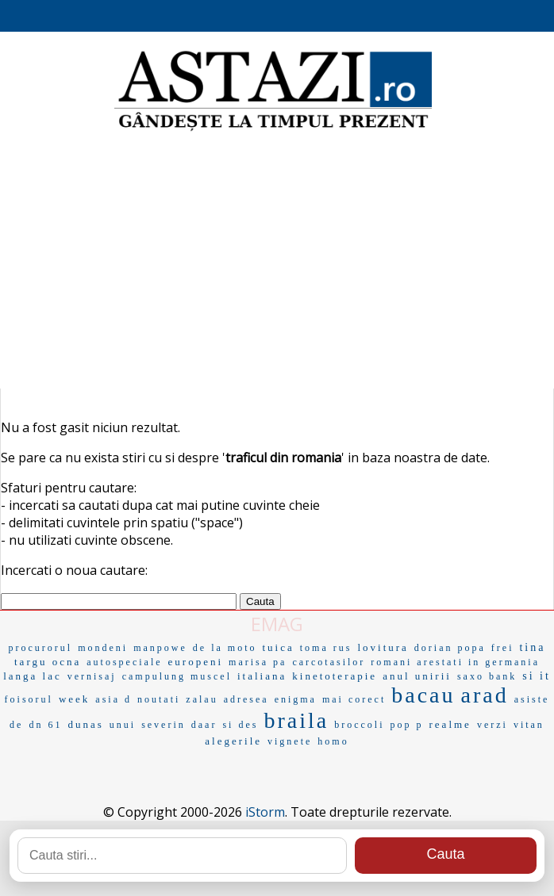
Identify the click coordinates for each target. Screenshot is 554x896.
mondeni (103, 647)
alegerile (233, 741)
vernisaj (92, 676)
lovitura (382, 647)
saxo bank (487, 676)
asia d (113, 699)
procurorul (41, 647)
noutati (158, 699)
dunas (85, 724)
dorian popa (450, 647)
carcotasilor (328, 662)
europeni (195, 662)
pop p (407, 724)
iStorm (265, 812)
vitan (529, 724)
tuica (278, 647)
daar (204, 724)
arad (485, 695)
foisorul (29, 699)
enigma (296, 699)
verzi (492, 724)
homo (332, 741)
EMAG (277, 624)
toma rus (326, 647)
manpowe (160, 647)
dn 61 (45, 724)
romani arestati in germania (455, 662)
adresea (246, 699)
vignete (289, 741)
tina (532, 647)
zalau (201, 699)
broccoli (359, 724)
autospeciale (124, 662)
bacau (423, 695)
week (74, 699)
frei (502, 647)
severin (163, 724)
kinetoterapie (334, 676)
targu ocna (47, 662)
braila (296, 720)
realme (450, 724)
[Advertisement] (277, 262)
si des (240, 724)
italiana (262, 676)
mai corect (354, 699)
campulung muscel (177, 676)
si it (536, 676)
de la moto (225, 647)
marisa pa (258, 662)
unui (123, 724)
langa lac (32, 676)
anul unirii (417, 676)
